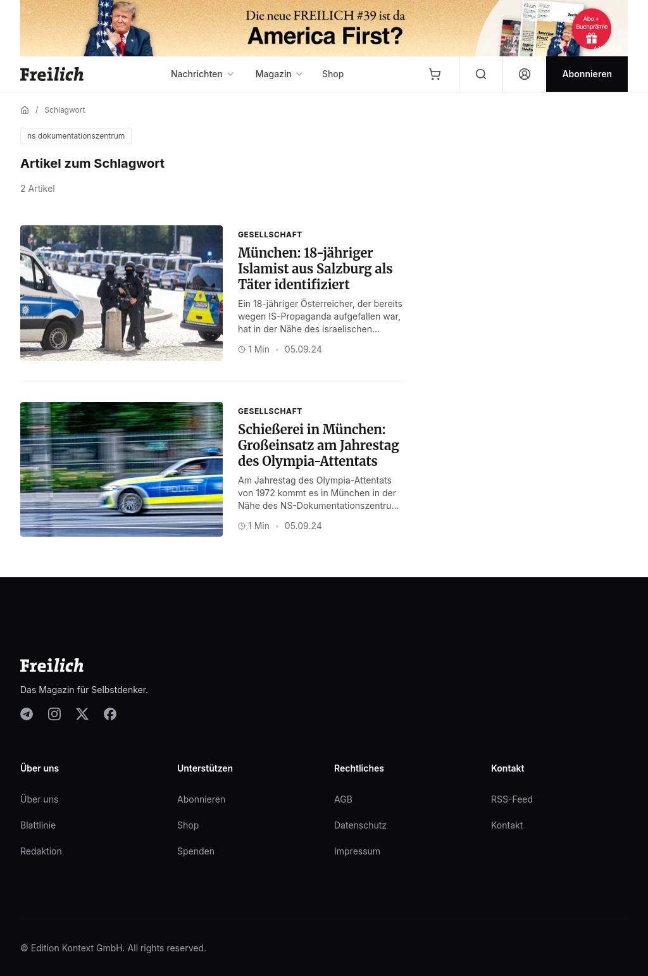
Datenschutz (360, 825)
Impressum (357, 851)
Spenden (196, 851)
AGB (343, 799)
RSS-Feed (512, 799)
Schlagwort (64, 110)
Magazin (280, 73)
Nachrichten (203, 73)
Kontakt (507, 825)
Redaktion (41, 851)
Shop (333, 73)
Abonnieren (201, 799)
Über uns (39, 799)
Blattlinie (38, 825)
